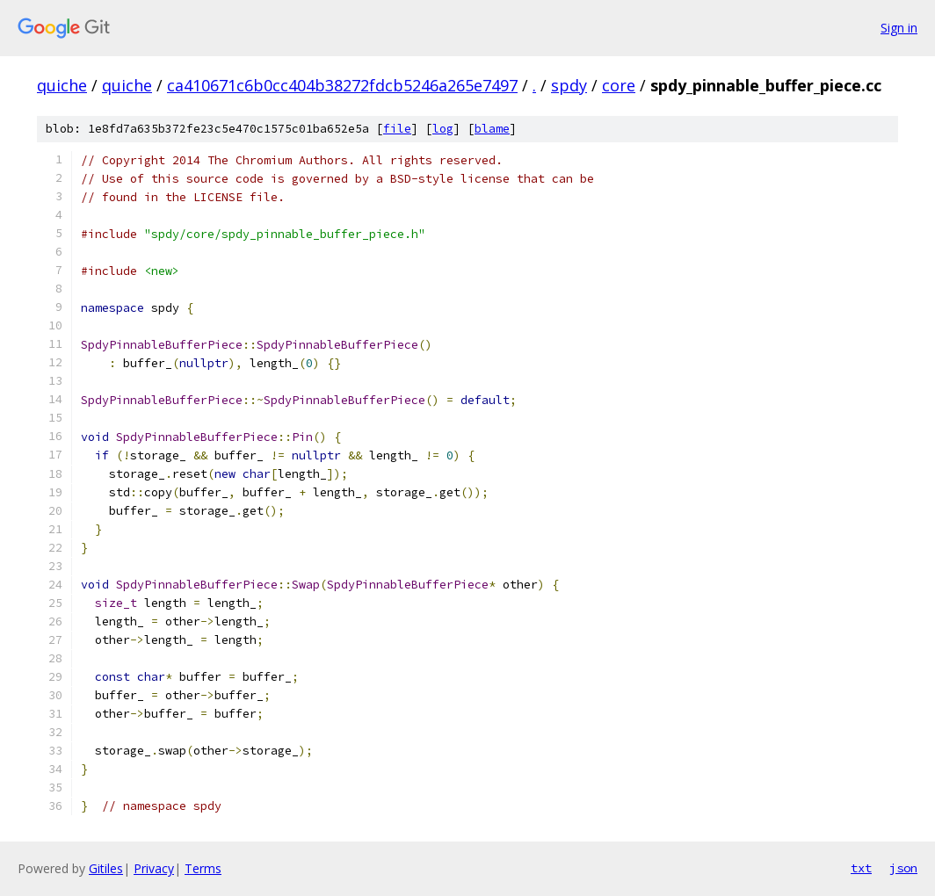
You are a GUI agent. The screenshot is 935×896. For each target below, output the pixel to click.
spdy (569, 85)
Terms (203, 868)
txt (861, 868)
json (903, 868)
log (442, 128)
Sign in (899, 27)
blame (492, 128)
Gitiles (106, 868)
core (618, 85)
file (397, 128)
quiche (62, 85)
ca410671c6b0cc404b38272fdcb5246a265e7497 (342, 85)
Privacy (154, 868)
